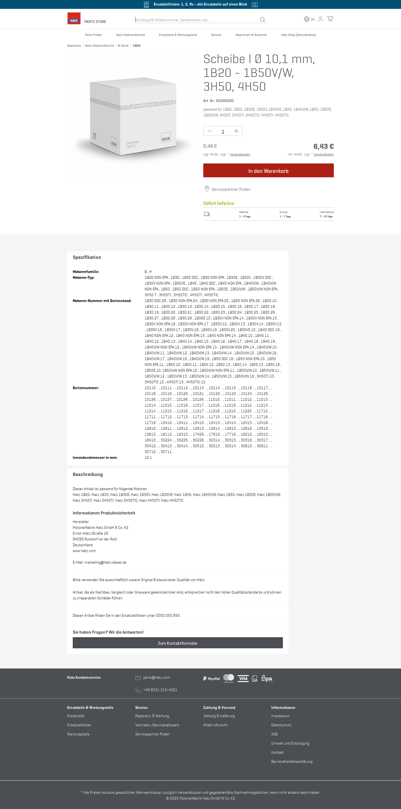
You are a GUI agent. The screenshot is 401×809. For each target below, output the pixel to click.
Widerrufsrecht (215, 724)
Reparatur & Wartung (152, 715)
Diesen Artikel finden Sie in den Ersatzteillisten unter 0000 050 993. (127, 615)
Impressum (280, 715)
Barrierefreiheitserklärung (292, 761)
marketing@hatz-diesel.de (105, 562)
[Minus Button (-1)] (209, 131)
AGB (274, 734)
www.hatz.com (84, 550)
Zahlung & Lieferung (219, 715)
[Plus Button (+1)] (236, 131)
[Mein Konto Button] (320, 19)
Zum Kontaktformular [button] (178, 642)
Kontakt (277, 752)
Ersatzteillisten (79, 724)
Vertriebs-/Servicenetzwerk (157, 724)
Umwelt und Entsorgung (290, 743)
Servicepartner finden (231, 189)
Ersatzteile (75, 715)
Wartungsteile (78, 734)
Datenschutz (281, 724)
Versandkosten (240, 154)
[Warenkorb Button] (330, 19)
